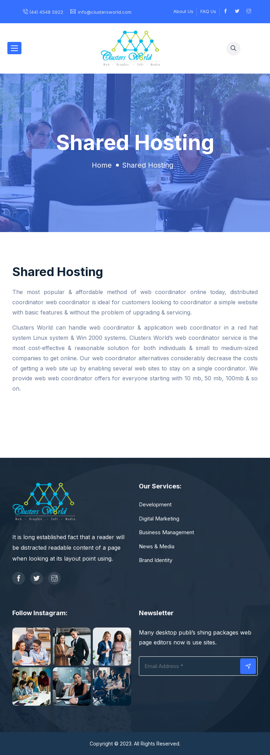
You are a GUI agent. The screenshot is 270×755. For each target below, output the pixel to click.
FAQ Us (208, 11)
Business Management (166, 532)
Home (102, 165)
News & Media (156, 546)
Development (155, 504)
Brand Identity (155, 560)
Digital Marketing (159, 518)
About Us (183, 11)
